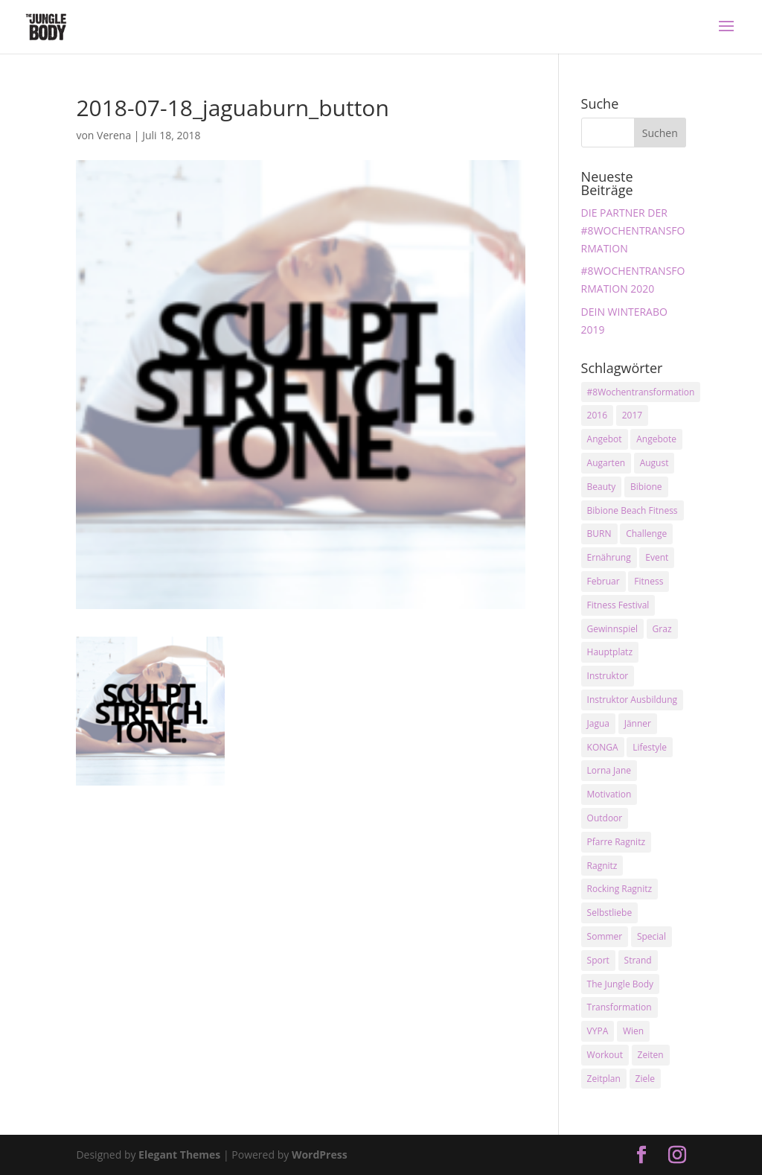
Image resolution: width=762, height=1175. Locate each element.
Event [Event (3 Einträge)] (656, 557)
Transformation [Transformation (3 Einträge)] (619, 1007)
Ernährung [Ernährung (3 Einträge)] (609, 557)
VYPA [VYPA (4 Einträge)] (598, 1031)
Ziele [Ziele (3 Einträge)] (645, 1078)
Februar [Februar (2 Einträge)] (603, 581)
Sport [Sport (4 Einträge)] (598, 960)
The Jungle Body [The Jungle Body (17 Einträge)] (620, 984)
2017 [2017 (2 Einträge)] (632, 415)
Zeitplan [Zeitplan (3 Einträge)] (604, 1078)
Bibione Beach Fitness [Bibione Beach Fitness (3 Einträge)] (632, 510)
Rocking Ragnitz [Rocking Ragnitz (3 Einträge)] (620, 888)
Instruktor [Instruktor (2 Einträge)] (608, 675)
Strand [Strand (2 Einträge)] (638, 960)
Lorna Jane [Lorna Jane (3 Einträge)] (609, 770)
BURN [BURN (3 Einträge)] (599, 533)
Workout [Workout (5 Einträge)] (605, 1054)
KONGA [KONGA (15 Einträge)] (602, 747)
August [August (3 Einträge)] (654, 462)
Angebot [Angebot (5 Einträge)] (604, 439)
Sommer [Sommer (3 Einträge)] (605, 936)
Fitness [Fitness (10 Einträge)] (648, 581)
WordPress (320, 1154)
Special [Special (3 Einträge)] (651, 936)
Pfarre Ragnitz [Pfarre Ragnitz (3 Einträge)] (616, 841)
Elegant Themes (179, 1154)
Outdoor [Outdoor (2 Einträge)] (605, 818)
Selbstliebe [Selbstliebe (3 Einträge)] (610, 912)
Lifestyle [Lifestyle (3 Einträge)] (650, 747)
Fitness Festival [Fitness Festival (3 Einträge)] (618, 605)
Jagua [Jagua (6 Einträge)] (598, 723)
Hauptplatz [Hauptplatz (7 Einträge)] (610, 652)
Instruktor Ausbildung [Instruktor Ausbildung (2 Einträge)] (632, 699)
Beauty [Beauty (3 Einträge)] (601, 486)
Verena (114, 135)
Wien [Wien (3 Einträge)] (633, 1031)
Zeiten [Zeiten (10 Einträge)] (651, 1054)
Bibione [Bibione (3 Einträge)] (646, 486)
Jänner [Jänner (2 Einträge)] (637, 723)
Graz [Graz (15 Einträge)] (662, 628)
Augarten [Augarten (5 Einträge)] (606, 462)
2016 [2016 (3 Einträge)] (597, 415)
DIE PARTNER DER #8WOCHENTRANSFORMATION (633, 230)
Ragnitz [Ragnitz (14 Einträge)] (602, 865)
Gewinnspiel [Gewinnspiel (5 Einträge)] (612, 628)
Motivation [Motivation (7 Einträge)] (609, 794)
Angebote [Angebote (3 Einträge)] (656, 439)
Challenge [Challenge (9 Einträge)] (646, 533)
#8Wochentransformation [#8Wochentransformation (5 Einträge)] (641, 392)
